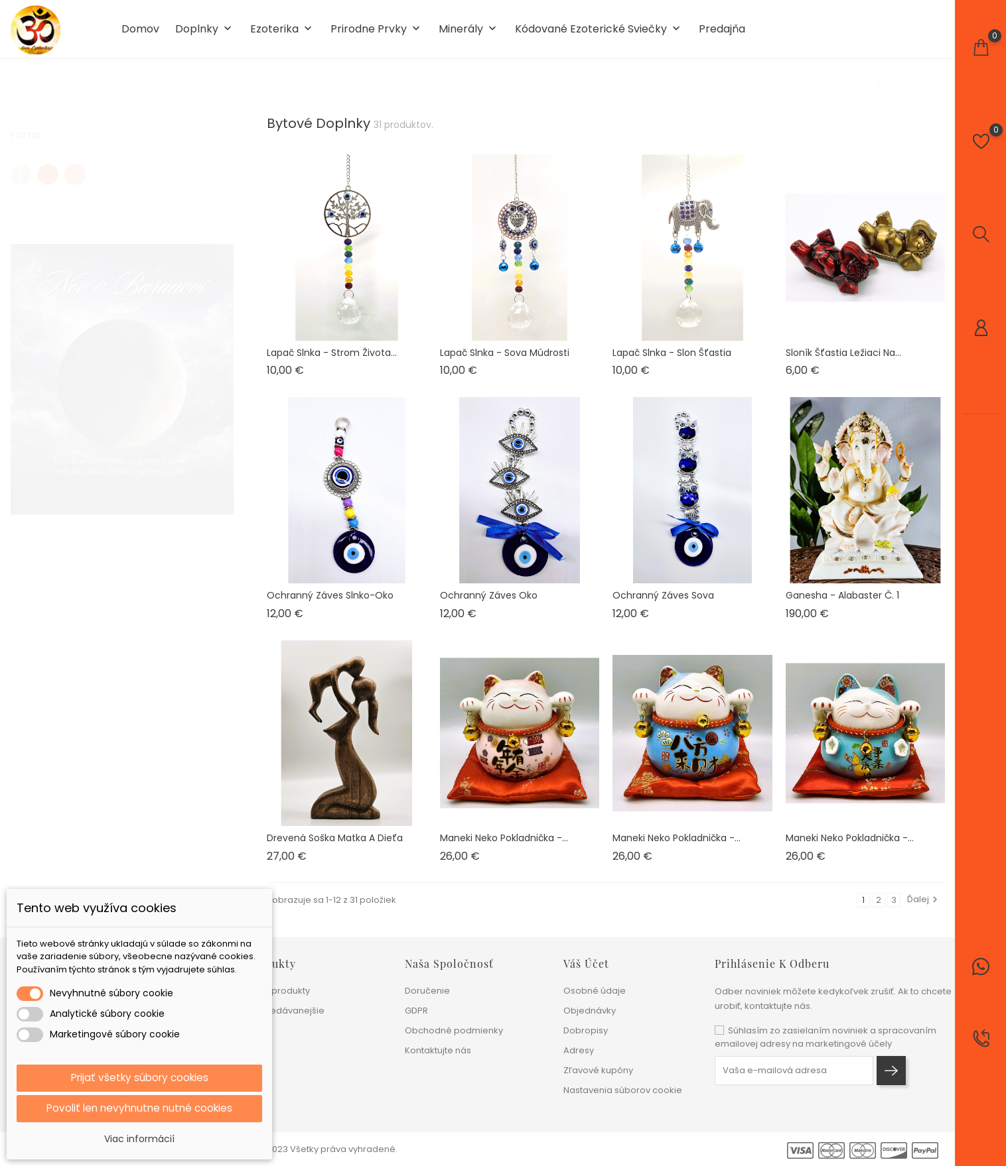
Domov (140, 31)
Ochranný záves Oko (489, 600)
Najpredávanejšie (285, 1010)
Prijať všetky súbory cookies (139, 1076)
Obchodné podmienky (454, 1030)
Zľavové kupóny (598, 1070)
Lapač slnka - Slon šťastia (671, 358)
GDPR (416, 1010)
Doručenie (427, 990)
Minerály (469, 32)
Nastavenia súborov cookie (622, 1090)
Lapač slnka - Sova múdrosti (504, 358)
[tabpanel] (122, 372)
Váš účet (586, 963)
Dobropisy (585, 1030)
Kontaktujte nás (438, 1050)
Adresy (578, 1050)
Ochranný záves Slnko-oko (330, 600)
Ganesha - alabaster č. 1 (842, 600)
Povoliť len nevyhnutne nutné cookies (139, 1108)
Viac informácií (139, 1138)
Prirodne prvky (376, 32)
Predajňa (722, 31)
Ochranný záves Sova (663, 600)
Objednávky (589, 1010)
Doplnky (204, 32)
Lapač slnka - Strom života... (332, 358)
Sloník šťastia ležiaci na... (843, 358)
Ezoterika (282, 32)
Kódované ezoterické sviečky (599, 32)
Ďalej (924, 905)
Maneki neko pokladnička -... (504, 843)
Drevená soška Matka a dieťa (335, 843)
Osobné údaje (594, 990)
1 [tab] (225, 370)
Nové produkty (278, 990)
